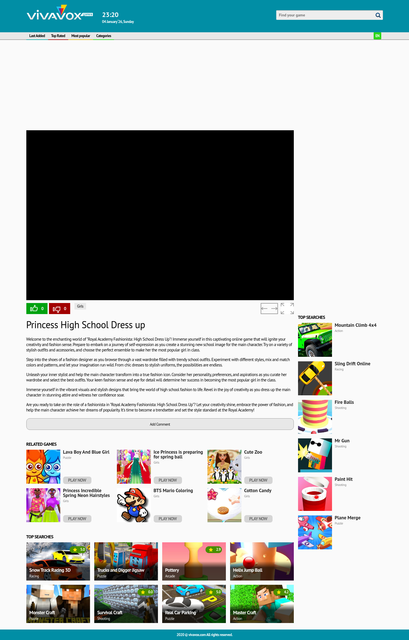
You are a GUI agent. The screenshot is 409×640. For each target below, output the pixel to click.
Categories (103, 35)
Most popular (80, 35)
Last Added (37, 35)
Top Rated (58, 35)
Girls (80, 306)
